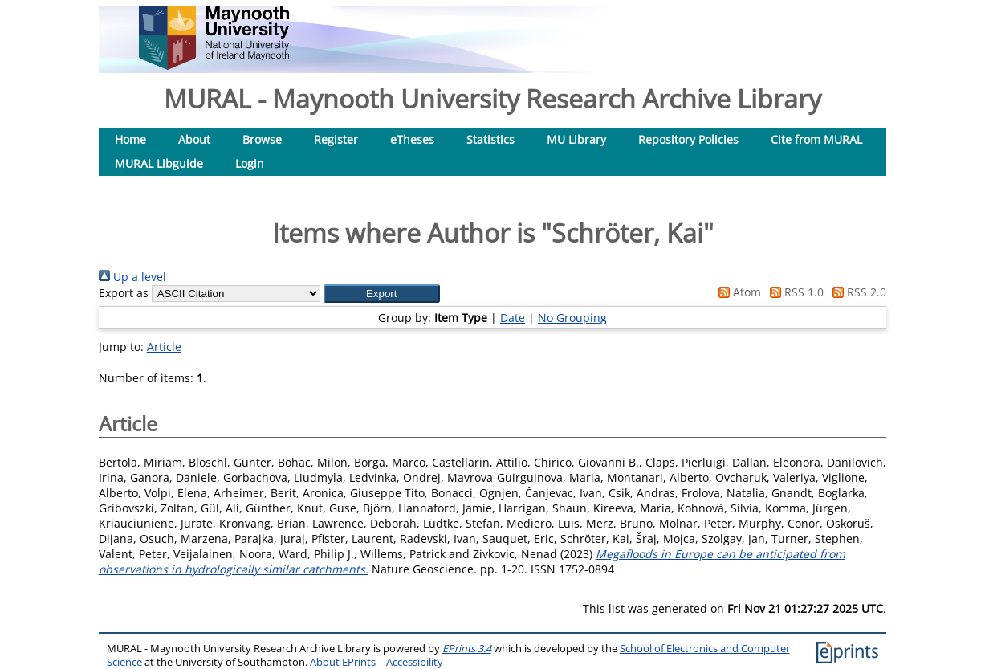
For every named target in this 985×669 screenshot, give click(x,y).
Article (164, 346)
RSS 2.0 (856, 292)
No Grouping (572, 317)
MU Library (576, 139)
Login (249, 163)
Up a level (132, 276)
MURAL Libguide (159, 163)
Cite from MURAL (816, 139)
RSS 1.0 (794, 292)
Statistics (490, 139)
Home (130, 139)
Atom (737, 292)
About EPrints (343, 662)
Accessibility (414, 662)
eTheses (412, 139)
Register (336, 139)
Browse (262, 139)
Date (512, 317)
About (194, 139)
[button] (382, 293)
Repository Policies (688, 139)
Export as (124, 292)
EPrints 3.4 (466, 648)
